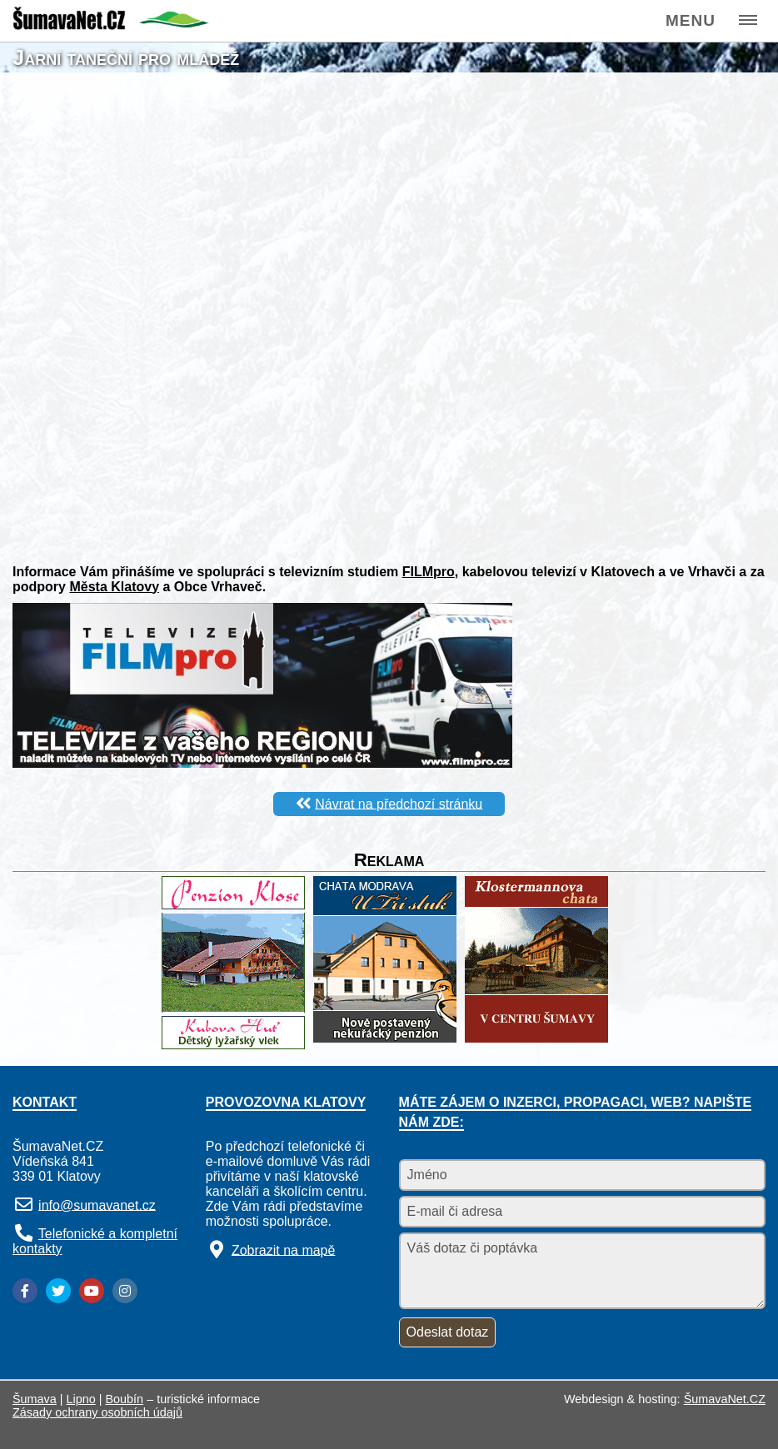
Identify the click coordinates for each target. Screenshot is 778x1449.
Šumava (34, 1399)
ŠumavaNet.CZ (725, 1399)
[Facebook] (24, 1290)
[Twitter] (58, 1290)
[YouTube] (91, 1290)
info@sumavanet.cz (97, 1205)
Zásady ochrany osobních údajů (97, 1412)
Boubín (125, 1399)
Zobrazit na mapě (284, 1249)
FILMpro (428, 572)
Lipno (81, 1399)
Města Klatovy (114, 587)
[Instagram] (124, 1290)
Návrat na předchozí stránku (398, 803)
